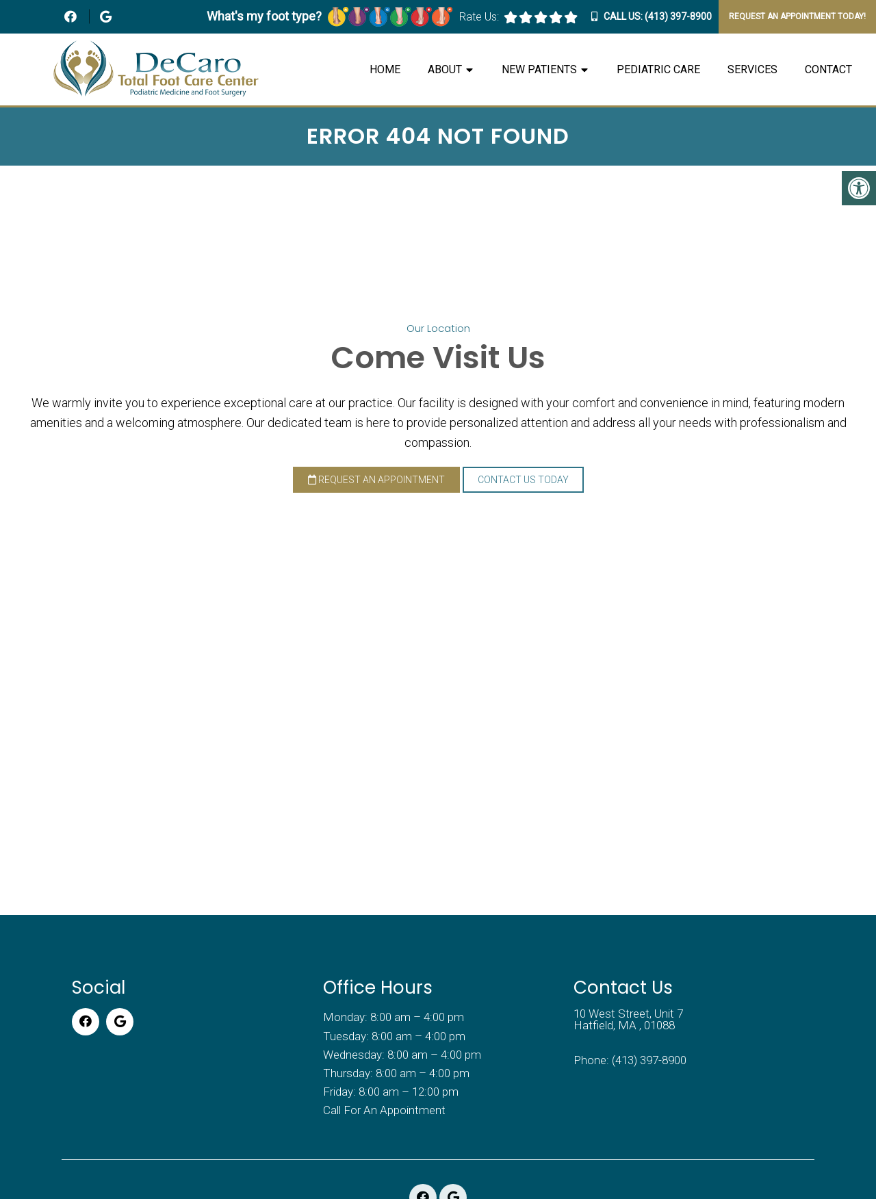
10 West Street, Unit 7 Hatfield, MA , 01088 (628, 1019)
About (445, 69)
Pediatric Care (658, 69)
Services (752, 69)
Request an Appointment (376, 479)
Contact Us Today (523, 479)
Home (385, 69)
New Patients (539, 69)
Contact (828, 69)
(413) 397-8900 (678, 16)
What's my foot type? (329, 16)
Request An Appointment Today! (797, 16)
